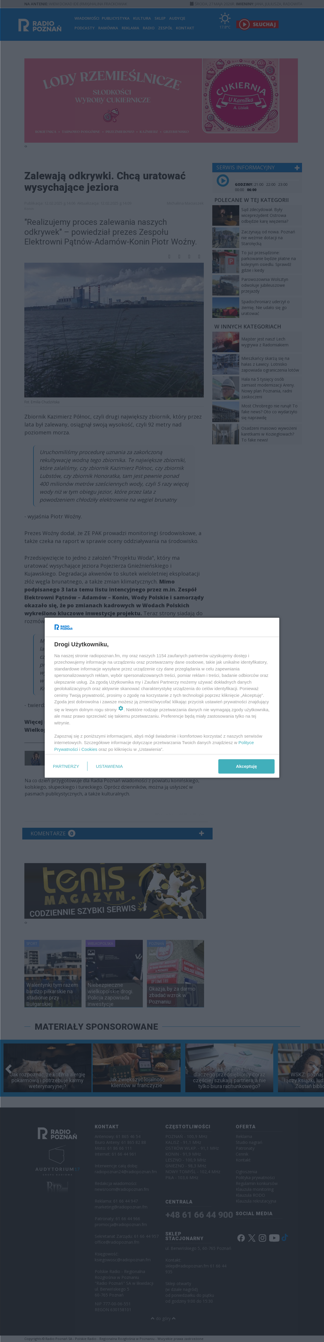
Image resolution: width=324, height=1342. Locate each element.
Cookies (89, 748)
